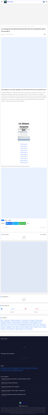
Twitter (16, 223)
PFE (12, 324)
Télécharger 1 (24, 144)
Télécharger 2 (24, 146)
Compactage (6, 320)
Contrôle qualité (25, 320)
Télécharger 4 (24, 150)
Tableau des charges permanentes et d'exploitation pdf (13, 394)
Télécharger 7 (24, 156)
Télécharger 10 (24, 162)
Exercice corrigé (39, 320)
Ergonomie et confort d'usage (31, 368)
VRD (13, 326)
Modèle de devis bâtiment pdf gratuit (9, 382)
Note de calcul (4, 324)
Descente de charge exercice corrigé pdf (10, 386)
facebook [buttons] (13, 308)
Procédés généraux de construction (25, 324)
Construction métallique (15, 320)
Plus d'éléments (43, 234)
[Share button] (27, 223)
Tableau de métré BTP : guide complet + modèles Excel (13, 390)
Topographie (8, 326)
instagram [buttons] (37, 308)
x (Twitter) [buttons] (12, 312)
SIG (37, 324)
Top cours (3, 326)
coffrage (35, 326)
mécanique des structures (18, 370)
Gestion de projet (25, 322)
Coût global (32, 320)
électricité (22, 368)
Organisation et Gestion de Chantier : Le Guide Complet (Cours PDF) (15, 378)
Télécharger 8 (24, 158)
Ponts (16, 324)
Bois (6, 220)
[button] (44, 1)
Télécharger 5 (24, 152)
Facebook (10, 223)
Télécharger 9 (24, 160)
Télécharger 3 (24, 148)
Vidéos (17, 326)
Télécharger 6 (24, 154)
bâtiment (27, 326)
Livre (40, 322)
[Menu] (1, 2)
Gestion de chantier (16, 322)
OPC (9, 324)
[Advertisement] (24, 14)
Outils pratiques (4, 368)
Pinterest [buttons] (36, 312)
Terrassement (42, 324)
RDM (34, 324)
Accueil (2, 26)
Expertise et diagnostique (14, 368)
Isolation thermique (33, 322)
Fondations (9, 322)
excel (6, 26)
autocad (22, 326)
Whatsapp (23, 223)
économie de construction (6, 370)
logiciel (44, 326)
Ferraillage (3, 322)
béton (31, 326)
